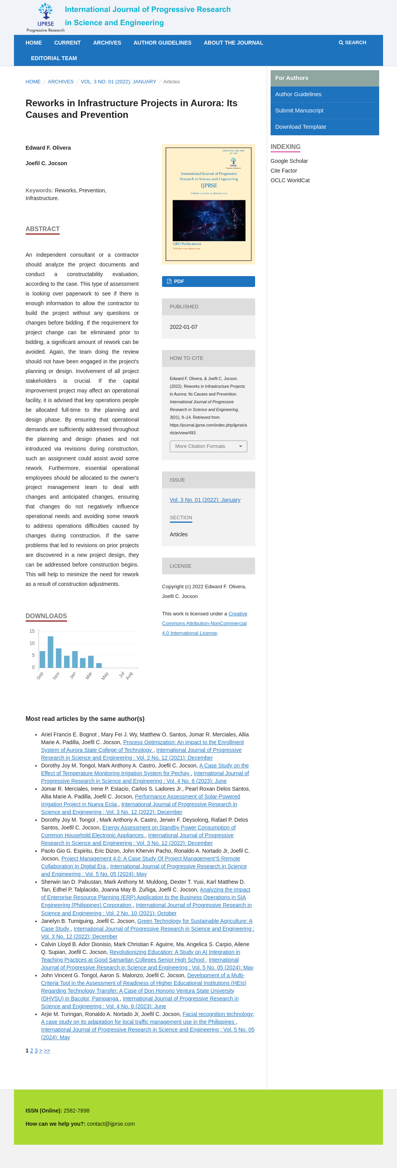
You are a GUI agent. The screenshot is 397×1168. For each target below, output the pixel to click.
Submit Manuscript (299, 110)
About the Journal (233, 43)
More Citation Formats (200, 446)
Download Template (300, 126)
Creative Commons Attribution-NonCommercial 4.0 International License (204, 623)
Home (34, 43)
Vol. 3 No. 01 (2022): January (118, 82)
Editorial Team (54, 58)
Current (67, 43)
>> (47, 1050)
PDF (178, 281)
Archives (107, 43)
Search (352, 42)
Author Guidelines (162, 43)
